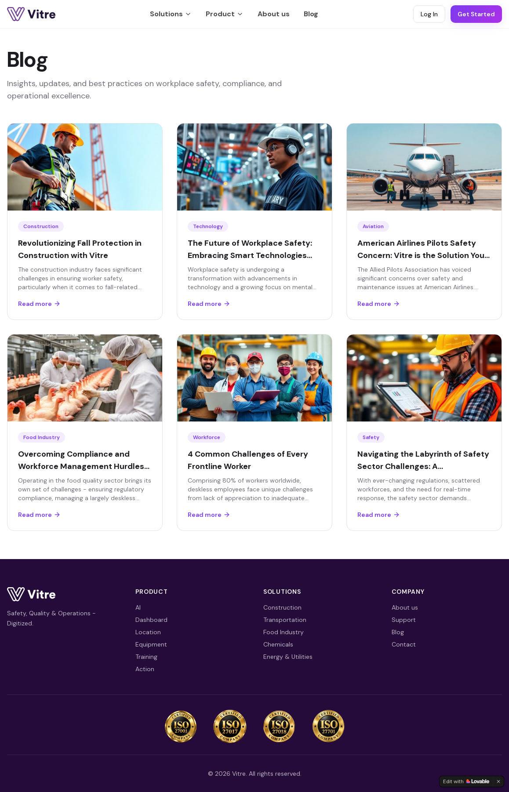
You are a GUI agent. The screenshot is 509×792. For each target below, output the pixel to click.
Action (144, 669)
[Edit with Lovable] (466, 781)
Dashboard (151, 620)
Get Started (476, 14)
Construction (282, 607)
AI (138, 607)
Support (404, 620)
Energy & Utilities (288, 657)
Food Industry (283, 632)
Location (148, 632)
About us (274, 13)
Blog (311, 13)
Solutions (171, 13)
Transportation (284, 620)
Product (225, 13)
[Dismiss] (498, 781)
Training (146, 657)
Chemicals (278, 644)
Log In (429, 14)
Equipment (151, 644)
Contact (404, 644)
